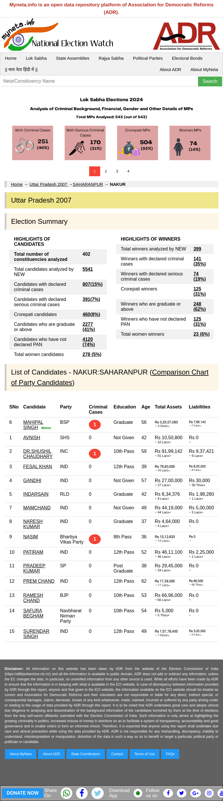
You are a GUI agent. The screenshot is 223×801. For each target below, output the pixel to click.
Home (11, 58)
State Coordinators (85, 754)
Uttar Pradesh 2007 (48, 184)
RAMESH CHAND (33, 598)
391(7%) (91, 299)
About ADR (170, 69)
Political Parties (148, 58)
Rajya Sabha (111, 58)
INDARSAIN (35, 494)
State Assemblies (72, 58)
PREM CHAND (39, 581)
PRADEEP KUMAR (34, 568)
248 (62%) (199, 306)
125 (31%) (199, 291)
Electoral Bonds (187, 58)
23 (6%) (201, 334)
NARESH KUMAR (33, 524)
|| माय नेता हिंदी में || (21, 69)
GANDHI (32, 480)
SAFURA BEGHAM (33, 613)
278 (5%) (91, 354)
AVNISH (31, 437)
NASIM (30, 536)
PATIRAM (33, 552)
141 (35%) (199, 261)
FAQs (170, 754)
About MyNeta (204, 69)
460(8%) (91, 314)
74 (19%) (199, 276)
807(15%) (92, 284)
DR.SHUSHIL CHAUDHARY (38, 454)
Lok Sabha (36, 58)
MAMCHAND (37, 507)
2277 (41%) (88, 327)
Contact (117, 754)
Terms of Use (144, 754)
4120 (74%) (88, 342)
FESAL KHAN (37, 466)
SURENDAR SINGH (36, 634)
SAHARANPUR (88, 184)
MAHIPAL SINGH (33, 425)
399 (197, 248)
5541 (87, 269)
